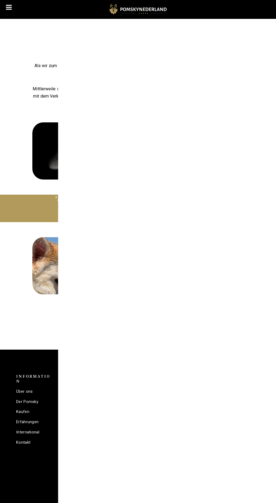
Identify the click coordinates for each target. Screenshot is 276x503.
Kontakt (23, 442)
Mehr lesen (196, 188)
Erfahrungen (27, 421)
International (27, 432)
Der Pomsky (27, 401)
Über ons (24, 391)
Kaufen (22, 411)
